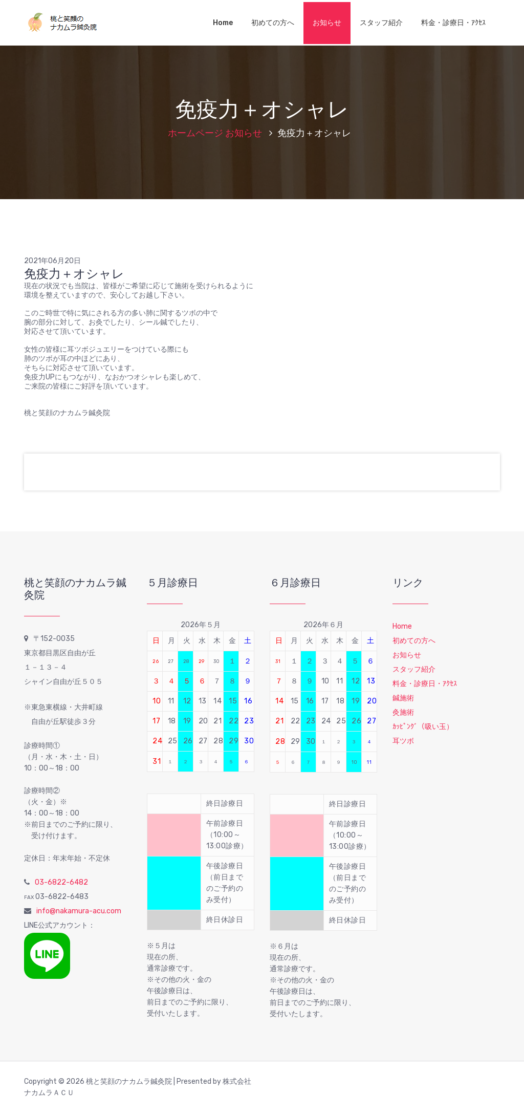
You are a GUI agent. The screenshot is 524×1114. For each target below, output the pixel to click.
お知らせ (327, 22)
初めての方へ (272, 22)
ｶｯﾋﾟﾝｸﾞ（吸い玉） (422, 726)
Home (223, 22)
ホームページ (195, 133)
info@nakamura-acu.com (78, 911)
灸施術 (403, 712)
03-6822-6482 (61, 882)
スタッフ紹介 (381, 22)
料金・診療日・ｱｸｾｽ (453, 22)
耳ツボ (403, 741)
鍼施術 (403, 698)
